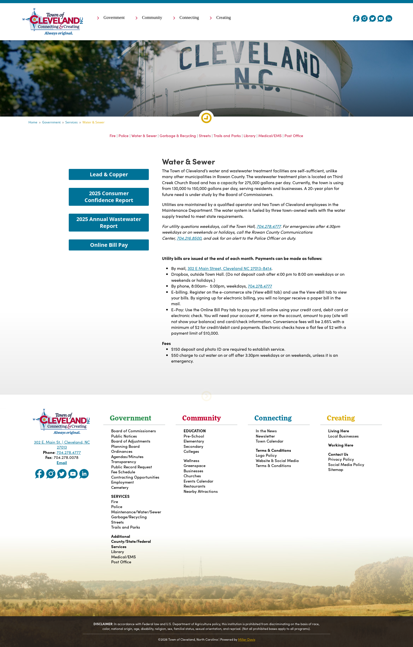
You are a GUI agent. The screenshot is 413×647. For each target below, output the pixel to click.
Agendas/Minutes (127, 456)
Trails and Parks (227, 135)
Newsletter (265, 436)
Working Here (340, 445)
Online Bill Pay (109, 244)
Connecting (189, 18)
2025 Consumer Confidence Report (109, 197)
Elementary (194, 441)
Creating (223, 18)
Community (152, 18)
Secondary (193, 446)
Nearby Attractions (201, 491)
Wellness (191, 460)
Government (114, 18)
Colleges (191, 451)
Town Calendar (269, 441)
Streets (205, 135)
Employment (122, 482)
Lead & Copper (109, 174)
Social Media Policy (346, 464)
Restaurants (194, 486)
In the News (266, 430)
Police (124, 135)
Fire (113, 135)
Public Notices (124, 436)
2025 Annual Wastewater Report (108, 222)
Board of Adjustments (130, 441)
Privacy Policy (341, 459)
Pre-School (194, 436)
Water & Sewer (144, 135)
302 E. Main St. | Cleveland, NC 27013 (62, 444)
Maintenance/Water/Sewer (136, 511)
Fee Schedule (123, 471)
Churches (192, 475)
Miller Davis (246, 639)
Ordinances (121, 451)
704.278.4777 (269, 226)
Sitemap (335, 469)
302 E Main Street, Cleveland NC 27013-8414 (230, 268)
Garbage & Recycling (178, 135)
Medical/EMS (270, 135)
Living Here (338, 430)
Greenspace (194, 465)
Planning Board (125, 446)
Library (249, 135)
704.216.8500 (189, 238)
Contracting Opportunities (135, 477)
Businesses (193, 470)
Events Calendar (198, 481)
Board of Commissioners (133, 430)
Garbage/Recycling (129, 516)
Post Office (293, 135)
